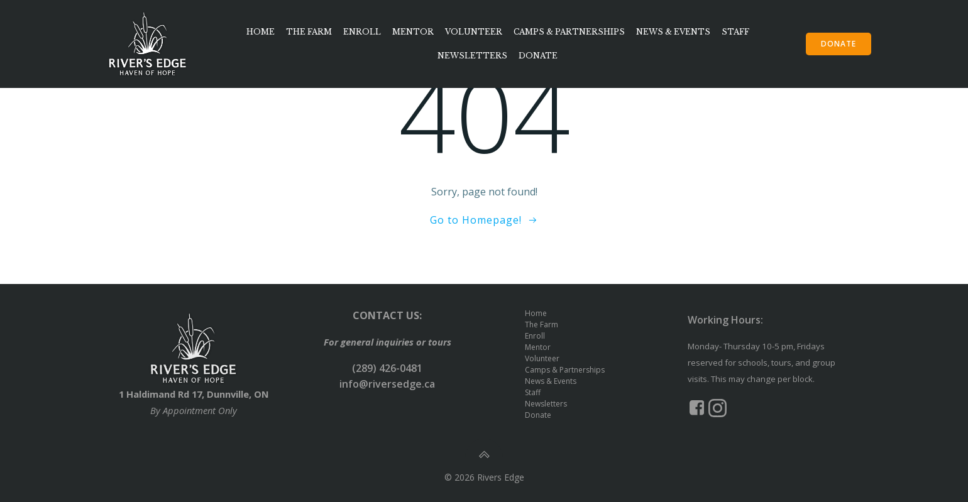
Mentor (413, 31)
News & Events (673, 31)
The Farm (309, 31)
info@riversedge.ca (387, 384)
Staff (735, 31)
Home (260, 31)
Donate (538, 55)
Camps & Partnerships (569, 31)
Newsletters (472, 55)
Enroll (362, 31)
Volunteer (473, 31)
